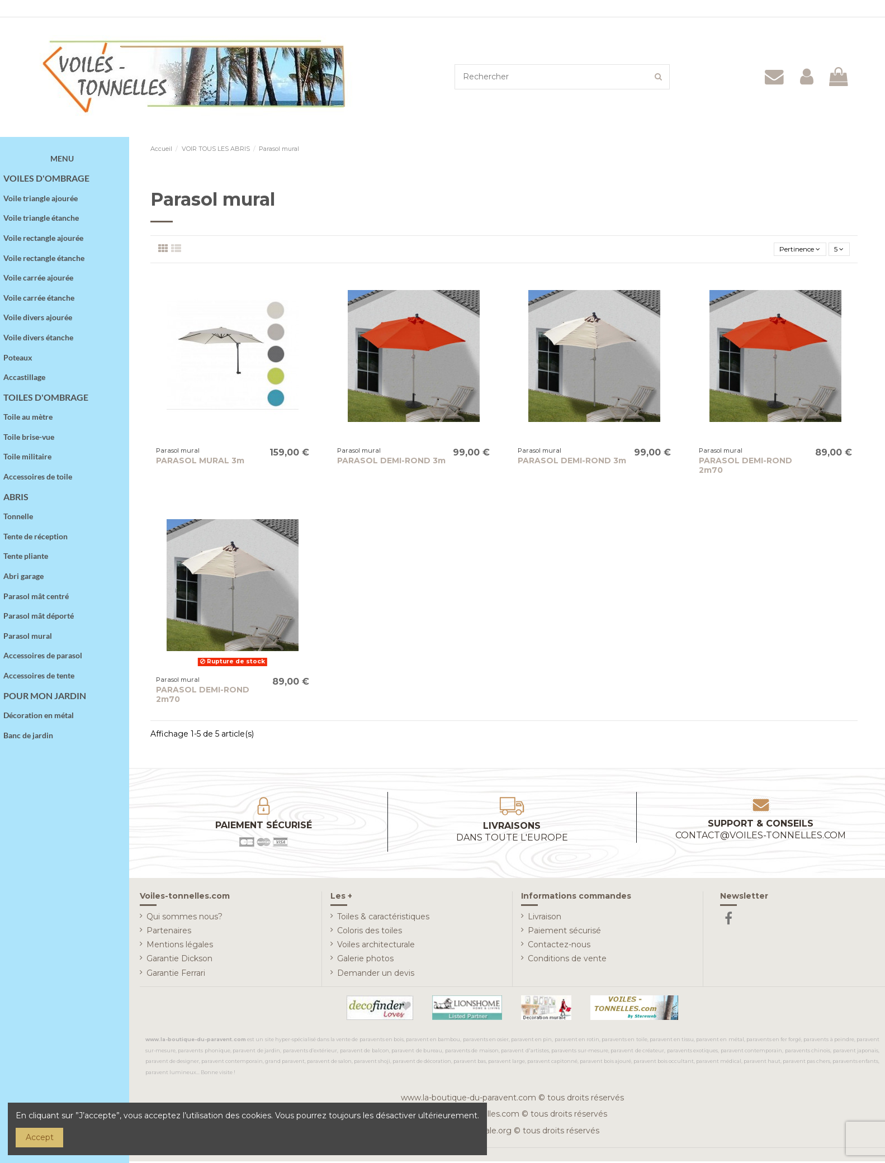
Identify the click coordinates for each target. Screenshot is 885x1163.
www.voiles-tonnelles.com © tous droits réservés (512, 1116)
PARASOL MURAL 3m (200, 463)
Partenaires (168, 933)
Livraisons (512, 834)
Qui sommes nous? (184, 919)
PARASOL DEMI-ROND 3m (391, 463)
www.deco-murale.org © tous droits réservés (512, 1133)
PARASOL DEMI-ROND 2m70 (745, 467)
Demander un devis (375, 975)
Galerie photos (365, 961)
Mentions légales (179, 947)
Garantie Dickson (179, 961)
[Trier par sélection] (790, 251)
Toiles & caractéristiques (383, 919)
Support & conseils (760, 831)
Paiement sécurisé (564, 933)
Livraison (544, 919)
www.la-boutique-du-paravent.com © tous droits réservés (512, 1100)
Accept (40, 1137)
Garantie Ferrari (175, 975)
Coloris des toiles (369, 933)
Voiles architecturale (376, 947)
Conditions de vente (567, 961)
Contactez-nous (559, 947)
